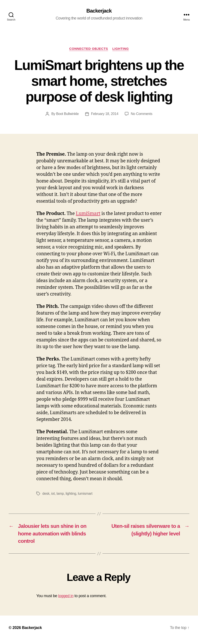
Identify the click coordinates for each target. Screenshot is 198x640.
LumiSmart (88, 214)
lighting (71, 493)
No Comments (141, 114)
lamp (60, 493)
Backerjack (99, 10)
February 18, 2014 (104, 114)
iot (53, 493)
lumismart (85, 493)
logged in (65, 596)
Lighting (120, 48)
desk (46, 493)
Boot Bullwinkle (67, 114)
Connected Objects (88, 48)
